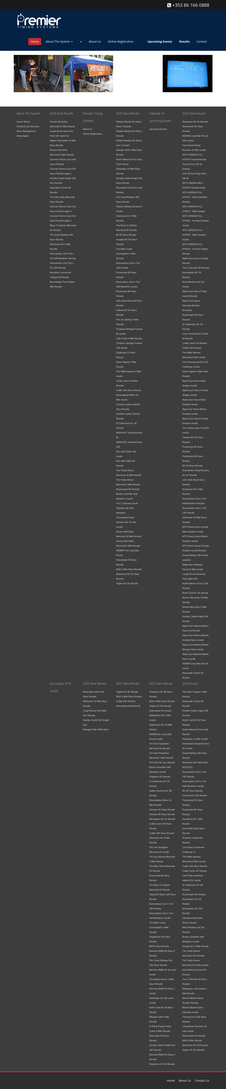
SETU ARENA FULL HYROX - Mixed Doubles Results (194, 195)
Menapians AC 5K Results (162, 816)
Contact (201, 41)
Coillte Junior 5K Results (194, 340)
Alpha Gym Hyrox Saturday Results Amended (191, 303)
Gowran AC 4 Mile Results (195, 944)
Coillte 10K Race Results (128, 388)
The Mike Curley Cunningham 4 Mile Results (125, 251)
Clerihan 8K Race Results (162, 812)
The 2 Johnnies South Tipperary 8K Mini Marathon (127, 506)
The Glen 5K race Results (162, 760)
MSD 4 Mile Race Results (129, 567)
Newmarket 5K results (160, 708)
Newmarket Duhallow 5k (128, 703)
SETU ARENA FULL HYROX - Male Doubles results (194, 232)
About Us (95, 41)
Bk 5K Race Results (126, 232)
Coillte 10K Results (191, 345)
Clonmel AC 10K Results (194, 793)
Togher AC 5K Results (127, 581)
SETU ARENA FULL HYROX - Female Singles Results (195, 246)
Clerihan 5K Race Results (162, 807)
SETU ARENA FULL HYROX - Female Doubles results (195, 218)
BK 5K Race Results (192, 463)
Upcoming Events (158, 126)
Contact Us (202, 1080)
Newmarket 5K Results (193, 1033)
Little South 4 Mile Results (129, 336)
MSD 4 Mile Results (192, 1038)
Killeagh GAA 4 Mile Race (96, 727)
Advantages (23, 133)
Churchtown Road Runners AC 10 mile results (126, 520)
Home (35, 41)
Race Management (26, 128)
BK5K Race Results (159, 944)
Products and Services (28, 124)
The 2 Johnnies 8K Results (195, 265)
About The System (59, 41)
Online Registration (121, 41)
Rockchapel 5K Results (127, 487)
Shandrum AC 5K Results (195, 119)
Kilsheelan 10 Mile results (195, 736)
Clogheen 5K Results (159, 774)
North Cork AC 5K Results (195, 590)
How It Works (23, 119)
